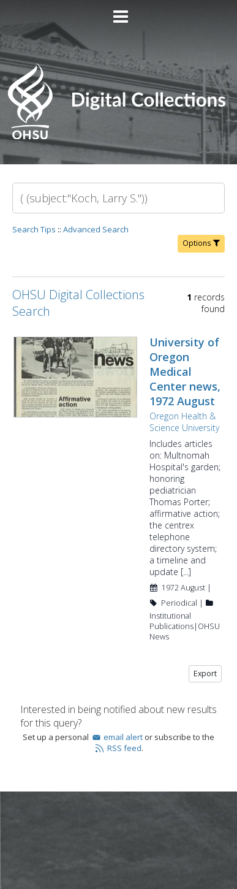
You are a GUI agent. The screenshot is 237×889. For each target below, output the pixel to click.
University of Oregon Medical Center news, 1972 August (184, 371)
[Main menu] (119, 11)
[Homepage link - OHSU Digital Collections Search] (118, 136)
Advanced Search (96, 229)
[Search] (118, 198)
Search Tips (34, 229)
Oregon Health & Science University (184, 421)
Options (201, 243)
